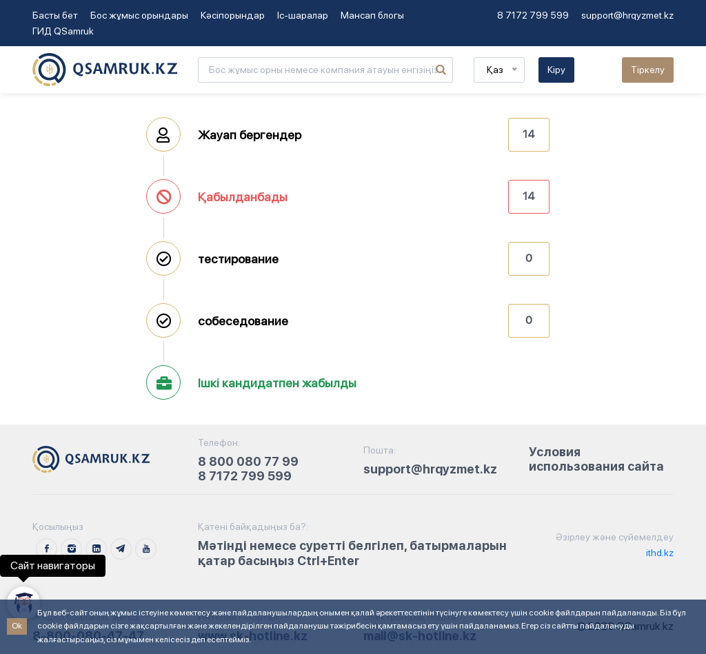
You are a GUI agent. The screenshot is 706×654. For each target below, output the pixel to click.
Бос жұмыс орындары (139, 15)
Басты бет (55, 15)
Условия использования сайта (596, 459)
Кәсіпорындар (233, 15)
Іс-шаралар (302, 15)
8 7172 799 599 (533, 15)
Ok (17, 626)
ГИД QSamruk (63, 31)
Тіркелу (648, 69)
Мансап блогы (372, 15)
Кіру (556, 69)
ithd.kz (659, 552)
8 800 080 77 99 (248, 461)
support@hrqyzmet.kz (627, 15)
